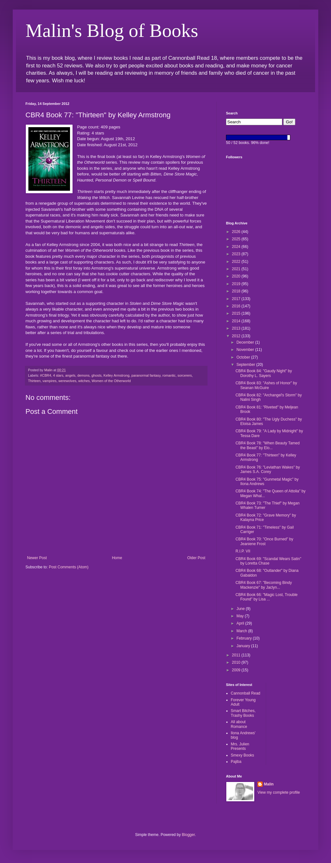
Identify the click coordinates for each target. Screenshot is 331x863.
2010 (237, 662)
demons (83, 375)
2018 (237, 291)
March (242, 631)
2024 (237, 246)
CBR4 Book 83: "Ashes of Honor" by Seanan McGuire (266, 385)
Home (117, 558)
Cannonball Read (245, 693)
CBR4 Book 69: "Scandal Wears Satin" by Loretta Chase (268, 561)
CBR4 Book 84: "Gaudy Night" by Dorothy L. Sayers (264, 373)
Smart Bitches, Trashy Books (243, 713)
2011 (237, 655)
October (243, 357)
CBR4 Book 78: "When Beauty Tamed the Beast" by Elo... (267, 445)
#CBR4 (45, 375)
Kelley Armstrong (116, 375)
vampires (50, 381)
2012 (237, 336)
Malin (269, 784)
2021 (237, 269)
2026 (237, 231)
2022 (237, 261)
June (241, 608)
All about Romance (239, 724)
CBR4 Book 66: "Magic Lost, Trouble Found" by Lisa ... (267, 596)
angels (70, 375)
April (240, 623)
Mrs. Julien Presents (240, 746)
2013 (237, 328)
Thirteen (34, 381)
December (245, 342)
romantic (168, 375)
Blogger (188, 834)
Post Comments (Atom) (68, 567)
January (243, 646)
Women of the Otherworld (111, 381)
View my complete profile (278, 792)
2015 (237, 313)
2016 (237, 306)
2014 (237, 321)
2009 (237, 670)
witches (84, 381)
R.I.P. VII (243, 551)
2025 (237, 239)
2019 (237, 284)
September (246, 364)
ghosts (96, 375)
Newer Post (37, 558)
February (244, 638)
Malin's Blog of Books (111, 30)
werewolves (67, 381)
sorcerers (185, 375)
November (245, 349)
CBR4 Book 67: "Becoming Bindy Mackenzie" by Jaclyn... (264, 584)
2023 (237, 254)
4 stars (58, 375)
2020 (237, 276)
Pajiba (236, 761)
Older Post (196, 558)
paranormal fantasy (146, 375)
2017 (237, 299)
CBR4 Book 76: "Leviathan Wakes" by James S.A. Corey (268, 469)
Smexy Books (242, 755)
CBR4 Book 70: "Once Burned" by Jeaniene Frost (264, 541)
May (240, 616)
